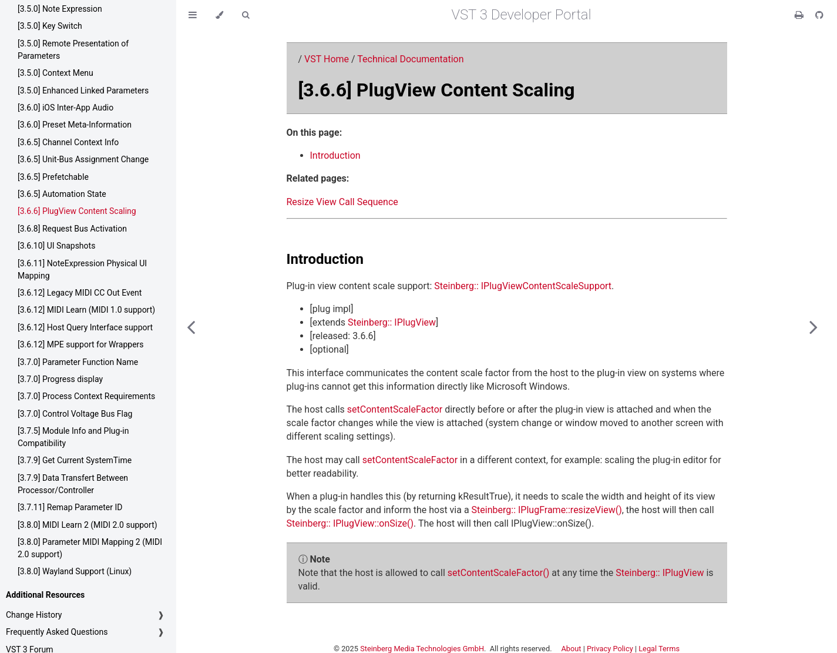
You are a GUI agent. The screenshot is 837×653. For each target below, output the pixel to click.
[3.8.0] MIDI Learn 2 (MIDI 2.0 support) (87, 525)
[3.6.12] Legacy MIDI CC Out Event (80, 292)
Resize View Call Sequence (342, 201)
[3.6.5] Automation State (62, 194)
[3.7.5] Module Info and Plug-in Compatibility (73, 437)
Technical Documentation (410, 59)
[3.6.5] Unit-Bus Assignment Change (83, 159)
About (571, 648)
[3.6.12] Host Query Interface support (85, 327)
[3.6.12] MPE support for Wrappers (81, 344)
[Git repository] (819, 15)
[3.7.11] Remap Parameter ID (70, 507)
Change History (34, 614)
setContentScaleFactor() (498, 572)
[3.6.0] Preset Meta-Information (75, 124)
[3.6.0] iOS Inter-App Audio (65, 107)
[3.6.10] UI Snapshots (56, 245)
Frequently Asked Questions (57, 632)
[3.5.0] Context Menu (55, 73)
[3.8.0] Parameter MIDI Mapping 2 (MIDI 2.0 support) (90, 548)
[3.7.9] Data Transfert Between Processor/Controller (73, 484)
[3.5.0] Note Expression (60, 9)
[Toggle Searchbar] (245, 15)
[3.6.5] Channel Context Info (68, 142)
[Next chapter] (813, 326)
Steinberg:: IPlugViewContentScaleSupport (522, 286)
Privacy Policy (610, 648)
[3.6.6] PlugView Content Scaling (77, 211)
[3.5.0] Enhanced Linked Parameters (83, 90)
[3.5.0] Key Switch (50, 26)
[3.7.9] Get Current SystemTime (75, 460)
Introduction (335, 155)
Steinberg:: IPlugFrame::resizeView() (547, 509)
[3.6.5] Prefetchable (53, 177)
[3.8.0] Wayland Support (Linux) (75, 571)
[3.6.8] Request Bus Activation (72, 228)
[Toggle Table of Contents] (192, 15)
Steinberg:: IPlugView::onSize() (350, 523)
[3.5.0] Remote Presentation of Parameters (73, 50)
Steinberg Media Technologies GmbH (422, 648)
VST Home (326, 59)
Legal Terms (659, 648)
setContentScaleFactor (394, 409)
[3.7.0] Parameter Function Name (78, 362)
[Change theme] (219, 15)
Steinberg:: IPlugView (392, 322)
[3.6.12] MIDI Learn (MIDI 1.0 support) (86, 309)
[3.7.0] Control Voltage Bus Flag (75, 413)
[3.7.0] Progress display (60, 379)
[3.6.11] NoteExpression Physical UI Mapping (82, 269)
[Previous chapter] (191, 326)
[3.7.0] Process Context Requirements (86, 396)
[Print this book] (800, 15)
